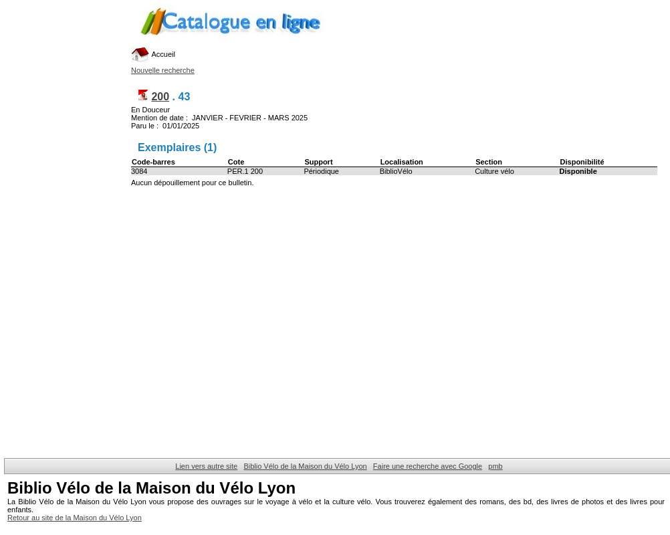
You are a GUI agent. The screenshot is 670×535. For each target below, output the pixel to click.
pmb (495, 466)
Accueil (153, 54)
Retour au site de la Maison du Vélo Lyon (74, 518)
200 (160, 96)
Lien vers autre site (206, 466)
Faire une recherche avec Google (427, 466)
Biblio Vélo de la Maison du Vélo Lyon (304, 466)
